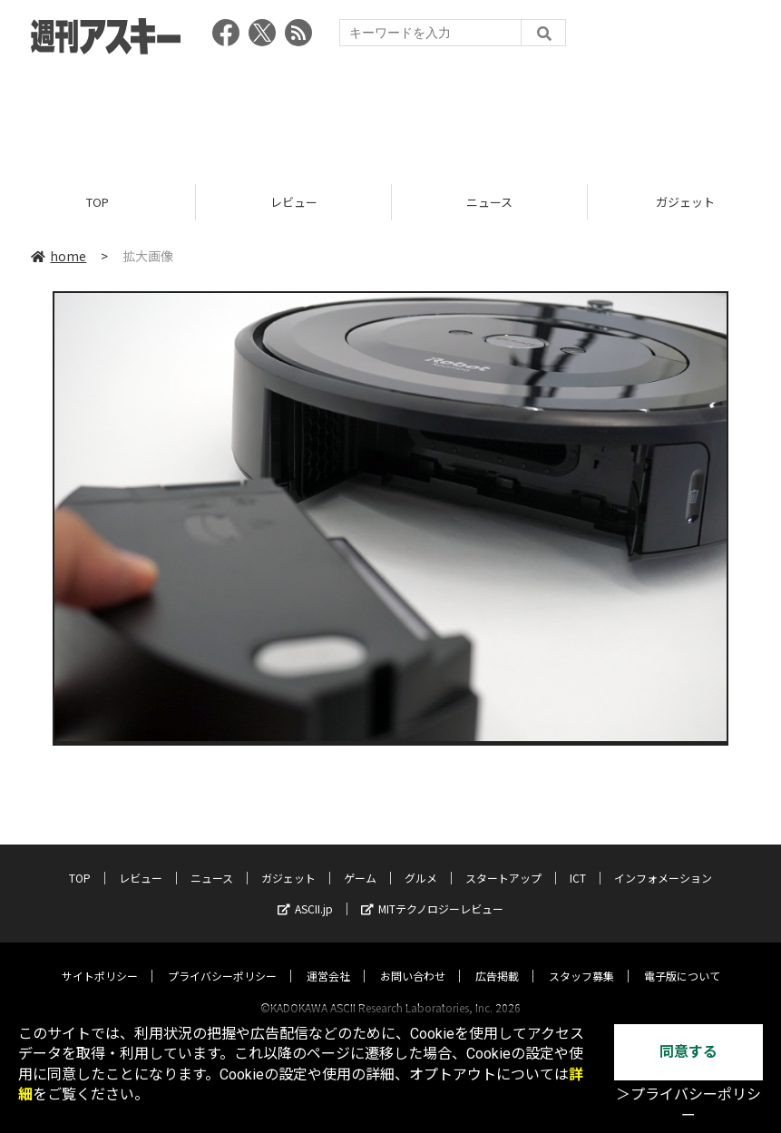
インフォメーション (663, 860)
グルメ (421, 860)
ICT (578, 860)
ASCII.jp (305, 891)
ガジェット (288, 860)
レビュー (293, 201)
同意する (688, 1051)
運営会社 (328, 958)
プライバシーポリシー (222, 958)
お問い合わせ (412, 958)
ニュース (489, 201)
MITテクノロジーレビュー (432, 891)
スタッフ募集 (581, 958)
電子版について (682, 958)
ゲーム (360, 860)
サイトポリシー (100, 958)
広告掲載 (497, 958)
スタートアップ (503, 860)
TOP (97, 201)
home (58, 256)
